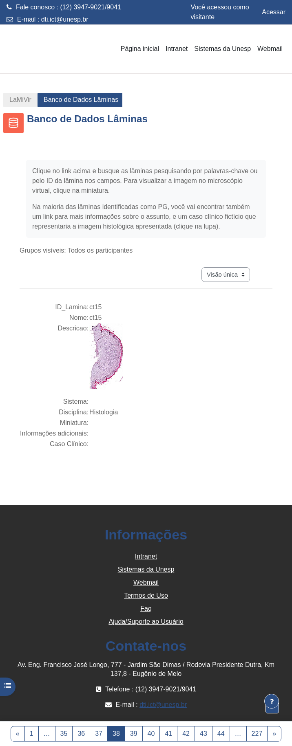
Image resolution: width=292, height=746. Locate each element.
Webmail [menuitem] (270, 48)
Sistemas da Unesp (146, 569)
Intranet (146, 556)
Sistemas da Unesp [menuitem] (222, 48)
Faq (146, 608)
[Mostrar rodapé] (271, 701)
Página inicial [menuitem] (140, 48)
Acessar (273, 12)
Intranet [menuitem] (177, 48)
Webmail (146, 582)
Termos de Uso (146, 595)
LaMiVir (20, 99)
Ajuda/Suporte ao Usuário (145, 621)
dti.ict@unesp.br (64, 19)
